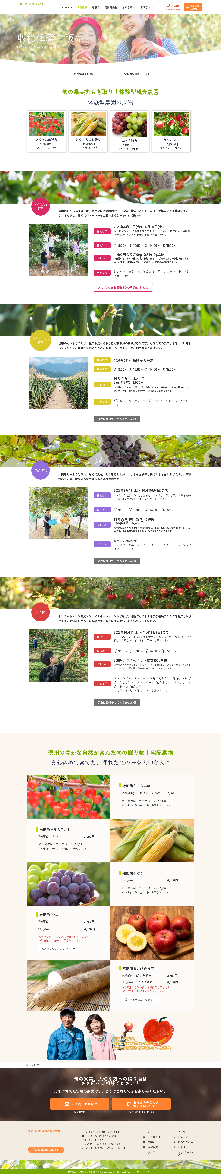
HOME (67, 7)
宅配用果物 (110, 7)
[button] (33, 250)
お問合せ (147, 7)
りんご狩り (171, 140)
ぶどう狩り (130, 141)
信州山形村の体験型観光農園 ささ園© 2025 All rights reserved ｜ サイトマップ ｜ (110, 1173)
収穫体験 (82, 7)
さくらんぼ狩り (46, 140)
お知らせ (129, 7)
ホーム (25, 1066)
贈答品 (96, 7)
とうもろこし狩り (88, 140)
